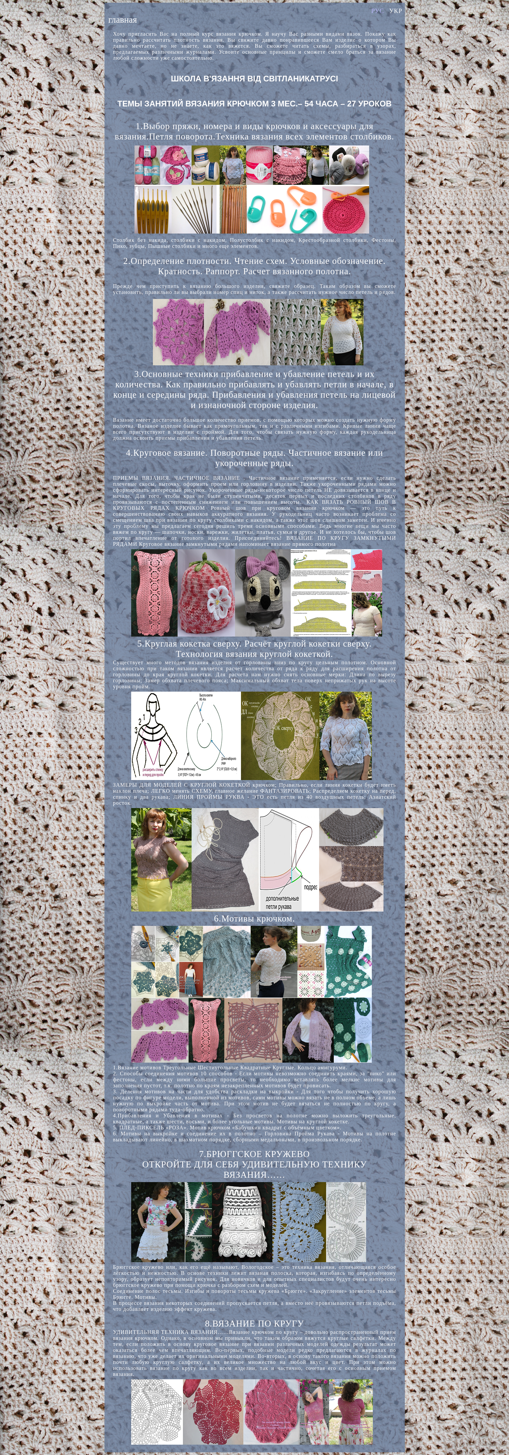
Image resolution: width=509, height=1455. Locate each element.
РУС (377, 10)
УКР (395, 10)
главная (122, 20)
